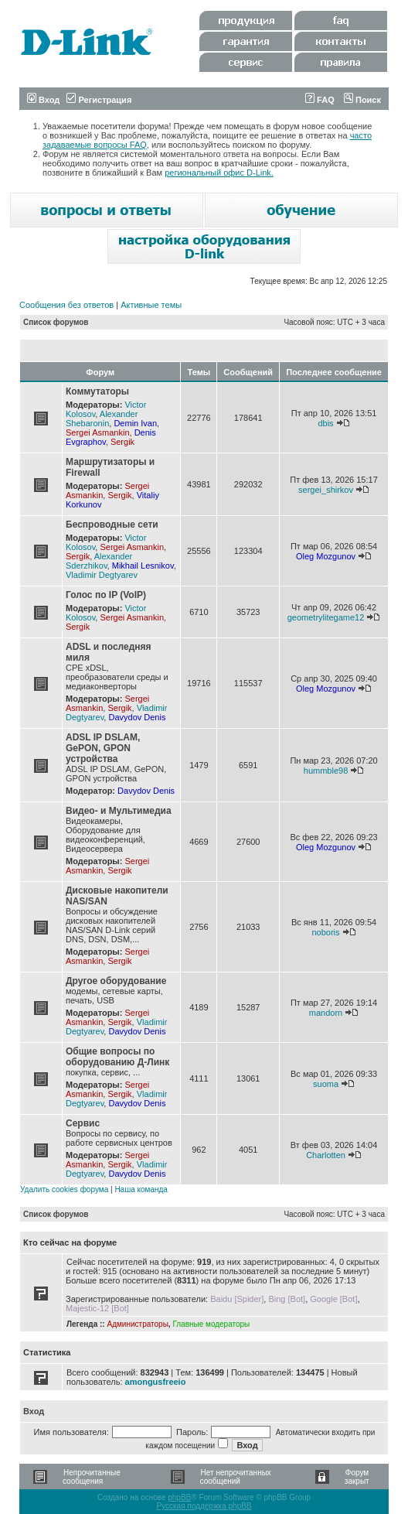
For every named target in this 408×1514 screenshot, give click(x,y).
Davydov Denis (136, 717)
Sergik (122, 441)
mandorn (325, 1012)
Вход (43, 99)
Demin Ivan (135, 423)
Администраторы (137, 1324)
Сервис (83, 1123)
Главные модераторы (211, 1324)
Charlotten (325, 1155)
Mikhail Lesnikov (143, 565)
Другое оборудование (116, 981)
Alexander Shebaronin (102, 418)
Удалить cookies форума (64, 1189)
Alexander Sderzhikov (99, 561)
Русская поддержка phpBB (203, 1506)
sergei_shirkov (325, 489)
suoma (325, 1084)
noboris (325, 932)
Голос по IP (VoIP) (106, 595)
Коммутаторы (97, 391)
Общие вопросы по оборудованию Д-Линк (117, 1057)
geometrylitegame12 (326, 617)
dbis (325, 423)
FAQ (320, 99)
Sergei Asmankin (98, 432)
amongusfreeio (155, 1381)
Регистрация (98, 99)
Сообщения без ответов (66, 304)
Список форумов (56, 322)
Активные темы (151, 304)
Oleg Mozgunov (325, 556)
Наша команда (141, 1189)
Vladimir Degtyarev (102, 574)
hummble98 (326, 770)
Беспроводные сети (112, 524)
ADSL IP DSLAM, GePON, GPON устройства (103, 748)
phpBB (179, 1497)
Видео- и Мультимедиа (119, 810)
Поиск (362, 99)
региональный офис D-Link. (219, 172)
